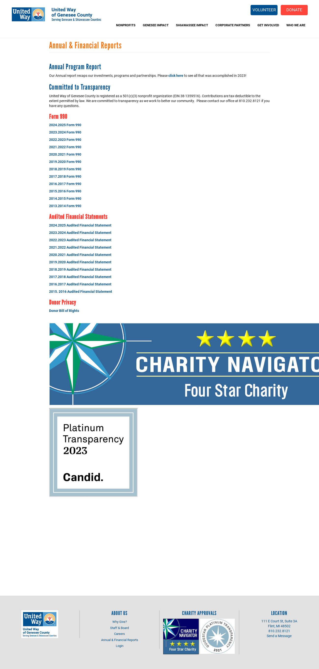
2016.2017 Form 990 (65, 183)
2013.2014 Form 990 (65, 205)
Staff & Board (119, 628)
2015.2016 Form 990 (65, 191)
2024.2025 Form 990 (65, 124)
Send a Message (279, 635)
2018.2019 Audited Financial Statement (80, 269)
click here (175, 75)
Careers (119, 633)
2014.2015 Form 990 (65, 198)
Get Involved (268, 25)
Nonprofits (125, 25)
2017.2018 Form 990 (65, 176)
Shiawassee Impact (192, 25)
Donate (294, 10)
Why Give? (119, 621)
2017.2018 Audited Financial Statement (80, 276)
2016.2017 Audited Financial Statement (80, 284)
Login (119, 645)
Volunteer (264, 10)
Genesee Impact (156, 25)
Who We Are (295, 25)
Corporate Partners (232, 25)
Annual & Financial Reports (119, 640)
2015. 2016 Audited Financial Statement (80, 291)
